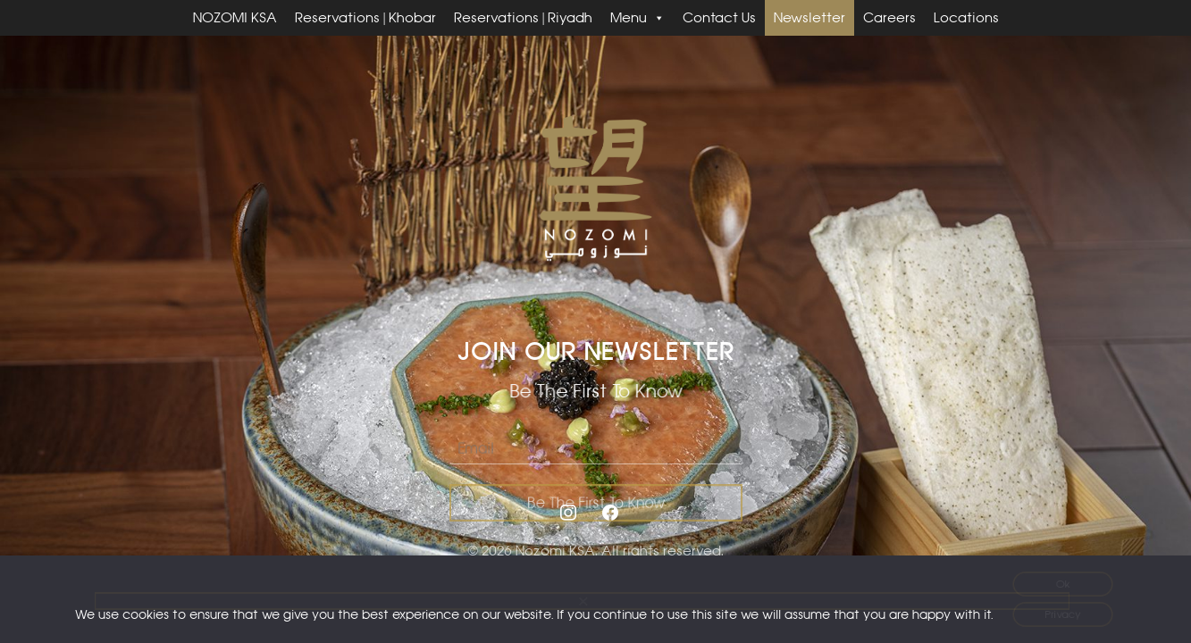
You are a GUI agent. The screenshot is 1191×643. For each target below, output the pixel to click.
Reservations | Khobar (365, 18)
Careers (889, 18)
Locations (966, 18)
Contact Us (719, 18)
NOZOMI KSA (235, 18)
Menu (637, 18)
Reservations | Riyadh (523, 18)
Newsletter (809, 18)
